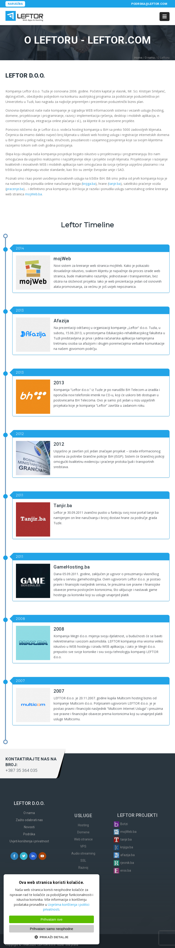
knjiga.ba (88, 183)
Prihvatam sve (51, 919)
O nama (150, 57)
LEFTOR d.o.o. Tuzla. (51, 944)
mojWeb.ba (33, 194)
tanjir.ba (115, 183)
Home (138, 57)
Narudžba (15, 3)
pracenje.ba (14, 189)
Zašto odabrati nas (29, 873)
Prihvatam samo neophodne (51, 929)
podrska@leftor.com (149, 3)
